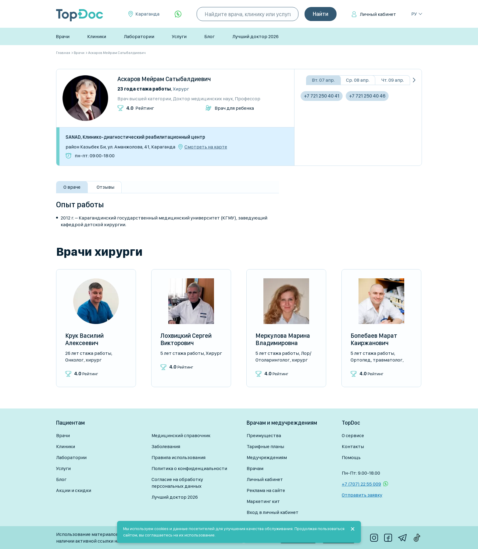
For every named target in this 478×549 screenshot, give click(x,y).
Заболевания (166, 446)
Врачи (63, 36)
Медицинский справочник (181, 435)
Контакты (353, 446)
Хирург (181, 89)
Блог (209, 36)
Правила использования (178, 457)
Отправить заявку (362, 495)
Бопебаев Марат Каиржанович (374, 339)
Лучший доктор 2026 (255, 36)
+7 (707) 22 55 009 (361, 484)
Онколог (74, 360)
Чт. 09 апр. (392, 80)
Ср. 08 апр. (357, 80)
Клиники (96, 36)
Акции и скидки (73, 490)
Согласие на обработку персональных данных (177, 482)
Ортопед (361, 360)
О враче (71, 187)
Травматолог (387, 360)
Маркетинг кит (263, 501)
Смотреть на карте (205, 147)
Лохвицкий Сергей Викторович (186, 339)
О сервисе (353, 435)
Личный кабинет (378, 14)
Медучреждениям (267, 457)
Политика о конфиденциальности (189, 468)
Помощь (351, 457)
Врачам (255, 468)
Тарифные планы (265, 446)
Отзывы (105, 187)
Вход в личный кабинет (272, 512)
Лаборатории (139, 36)
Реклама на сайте (266, 490)
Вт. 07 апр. (323, 80)
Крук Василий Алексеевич (84, 339)
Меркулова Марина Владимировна (282, 339)
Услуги (179, 36)
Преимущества (264, 435)
